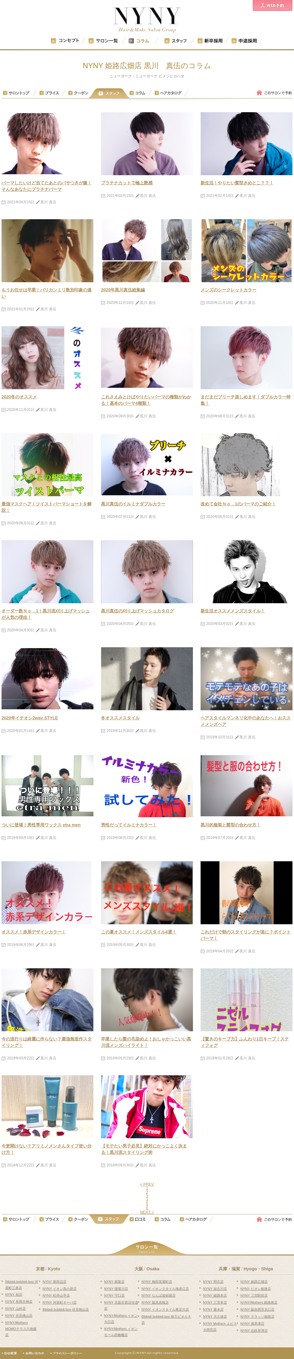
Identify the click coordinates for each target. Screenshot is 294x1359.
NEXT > (147, 1212)
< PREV (147, 1184)
